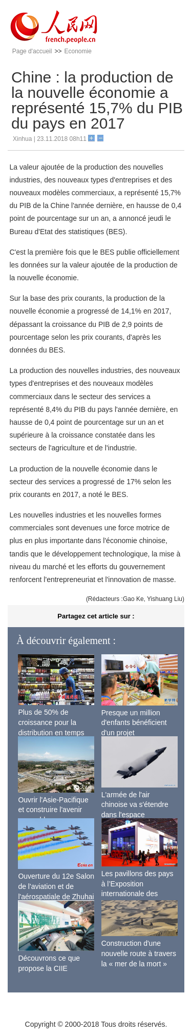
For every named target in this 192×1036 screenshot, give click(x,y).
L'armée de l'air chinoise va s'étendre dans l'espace (134, 805)
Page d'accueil (32, 51)
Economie (77, 51)
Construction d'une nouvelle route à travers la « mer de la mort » (138, 953)
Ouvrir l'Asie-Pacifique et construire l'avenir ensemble (53, 810)
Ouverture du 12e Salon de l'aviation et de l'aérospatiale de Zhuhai (56, 886)
